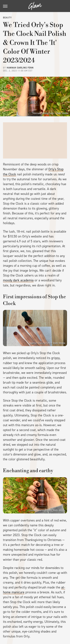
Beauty (7, 18)
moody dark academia (18, 280)
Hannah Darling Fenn (20, 67)
